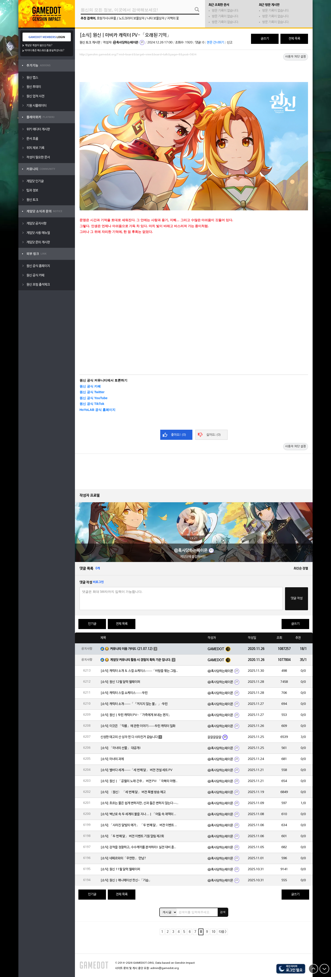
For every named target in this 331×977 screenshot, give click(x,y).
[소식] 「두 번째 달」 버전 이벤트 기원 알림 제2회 (132, 836)
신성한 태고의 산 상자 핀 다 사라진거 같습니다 (129, 737)
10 (213, 932)
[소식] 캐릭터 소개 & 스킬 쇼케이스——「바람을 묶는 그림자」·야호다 (139, 671)
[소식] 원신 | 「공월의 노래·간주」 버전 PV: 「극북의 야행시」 (139, 781)
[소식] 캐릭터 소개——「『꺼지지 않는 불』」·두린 (134, 704)
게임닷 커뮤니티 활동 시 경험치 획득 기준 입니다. (140, 660)
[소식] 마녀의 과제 (112, 759)
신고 (229, 42)
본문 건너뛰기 (215, 42)
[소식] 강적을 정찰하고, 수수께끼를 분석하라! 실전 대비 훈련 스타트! (139, 847)
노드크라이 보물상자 (131, 18)
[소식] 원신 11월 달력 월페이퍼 (120, 869)
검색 (222, 912)
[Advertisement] (194, 70)
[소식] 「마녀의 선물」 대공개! (120, 748)
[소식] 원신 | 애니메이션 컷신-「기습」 (126, 880)
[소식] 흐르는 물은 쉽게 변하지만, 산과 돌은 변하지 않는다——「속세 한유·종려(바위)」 (139, 803)
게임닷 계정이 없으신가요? (39, 45)
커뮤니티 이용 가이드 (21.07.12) (131, 649)
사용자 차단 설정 (295, 56)
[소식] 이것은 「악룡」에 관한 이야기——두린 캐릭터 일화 (137, 726)
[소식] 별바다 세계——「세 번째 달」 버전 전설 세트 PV (136, 770)
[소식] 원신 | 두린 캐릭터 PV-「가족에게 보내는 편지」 (135, 715)
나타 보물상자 (155, 18)
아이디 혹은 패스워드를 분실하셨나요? (45, 50)
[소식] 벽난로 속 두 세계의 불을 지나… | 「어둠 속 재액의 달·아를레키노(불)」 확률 (139, 814)
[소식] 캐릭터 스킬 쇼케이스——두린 (124, 693)
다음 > (222, 932)
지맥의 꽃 (173, 18)
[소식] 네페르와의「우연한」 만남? (123, 858)
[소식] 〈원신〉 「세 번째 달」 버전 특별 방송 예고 (133, 792)
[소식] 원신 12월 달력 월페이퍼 (120, 682)
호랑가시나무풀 (106, 18)
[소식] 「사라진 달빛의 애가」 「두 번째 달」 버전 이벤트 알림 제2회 (139, 825)
